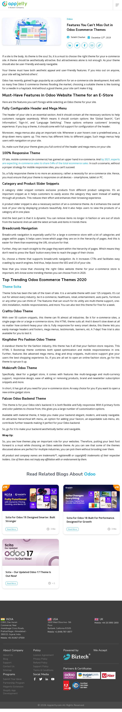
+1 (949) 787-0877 (63, 632)
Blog (5, 658)
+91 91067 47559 (16, 638)
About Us (8, 655)
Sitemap (7, 670)
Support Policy (40, 666)
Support (7, 662)
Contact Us (8, 666)
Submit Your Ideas (12, 679)
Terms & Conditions (43, 670)
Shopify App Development (10, 692)
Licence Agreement (43, 655)
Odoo (70, 19)
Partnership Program (13, 682)
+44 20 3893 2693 (110, 622)
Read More (11, 529)
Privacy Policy (40, 658)
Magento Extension (13, 686)
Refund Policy (40, 662)
